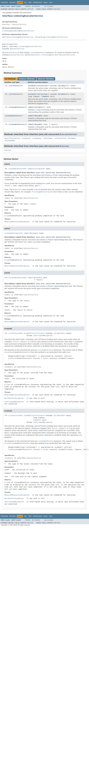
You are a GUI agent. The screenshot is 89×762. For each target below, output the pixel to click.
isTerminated (60, 138)
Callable (61, 86)
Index (45, 2)
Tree (30, 2)
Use (25, 2)
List (11, 86)
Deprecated (37, 2)
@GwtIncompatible (10, 44)
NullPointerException (14, 398)
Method (30, 9)
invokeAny (26, 138)
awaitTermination (12, 138)
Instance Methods (27, 79)
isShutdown (47, 138)
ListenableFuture (16, 107)
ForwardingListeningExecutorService (51, 37)
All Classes (48, 6)
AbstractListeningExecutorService (17, 37)
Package (12, 2)
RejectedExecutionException (16, 222)
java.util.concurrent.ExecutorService (53, 172)
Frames (28, 6)
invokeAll (32, 86)
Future (16, 86)
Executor (6, 24)
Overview (4, 2)
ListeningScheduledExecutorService (18, 31)
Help (51, 2)
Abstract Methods (46, 79)
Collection (42, 86)
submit (31, 107)
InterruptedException (43, 335)
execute (7, 150)
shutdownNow (9, 140)
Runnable (38, 116)
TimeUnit (45, 96)
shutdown (71, 138)
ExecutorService (19, 24)
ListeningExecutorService (30, 46)
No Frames (36, 6)
